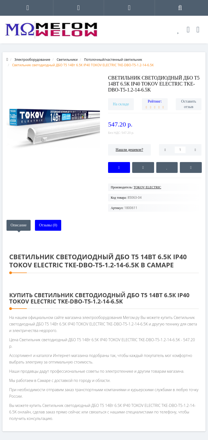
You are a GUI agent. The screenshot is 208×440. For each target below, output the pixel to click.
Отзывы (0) (48, 225)
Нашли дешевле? (129, 150)
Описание (19, 225)
